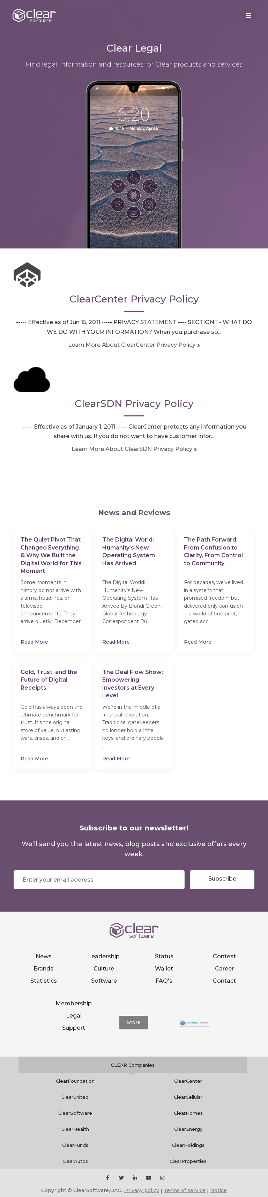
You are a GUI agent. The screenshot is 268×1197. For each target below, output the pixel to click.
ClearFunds (75, 1145)
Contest (224, 956)
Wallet (164, 968)
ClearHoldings (188, 1145)
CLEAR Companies (133, 1065)
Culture (104, 968)
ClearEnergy (188, 1129)
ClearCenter (188, 1081)
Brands (43, 968)
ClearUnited (75, 1097)
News (44, 956)
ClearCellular (188, 1097)
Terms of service (185, 1190)
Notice (218, 1190)
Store (134, 1022)
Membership (73, 1003)
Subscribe (222, 878)
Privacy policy (141, 1190)
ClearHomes (188, 1113)
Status (164, 956)
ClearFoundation (75, 1081)
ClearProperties (188, 1161)
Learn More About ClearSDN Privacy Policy (132, 449)
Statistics (43, 980)
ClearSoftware (75, 1113)
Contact (224, 980)
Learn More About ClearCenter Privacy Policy (131, 345)
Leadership (104, 956)
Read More (34, 642)
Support (73, 1028)
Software (104, 980)
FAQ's (164, 980)
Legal (74, 1015)
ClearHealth (75, 1129)
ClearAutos (75, 1161)
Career (224, 968)
